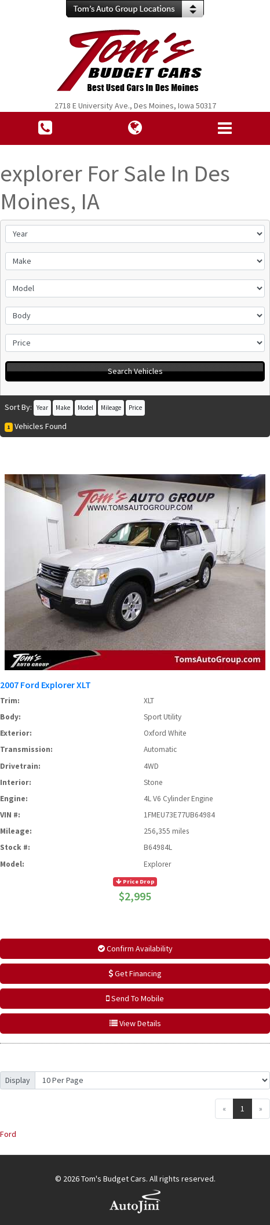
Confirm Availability (135, 948)
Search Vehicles (135, 371)
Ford (8, 1134)
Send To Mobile (135, 998)
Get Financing (135, 973)
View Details (135, 1023)
